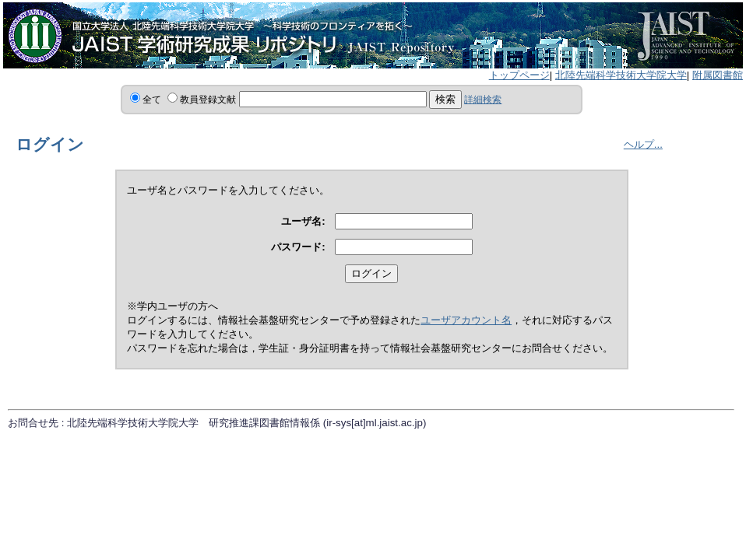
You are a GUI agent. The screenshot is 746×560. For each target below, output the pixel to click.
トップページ (519, 75)
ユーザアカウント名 (466, 320)
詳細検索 (482, 99)
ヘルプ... (643, 144)
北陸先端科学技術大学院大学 (621, 75)
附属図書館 (717, 75)
